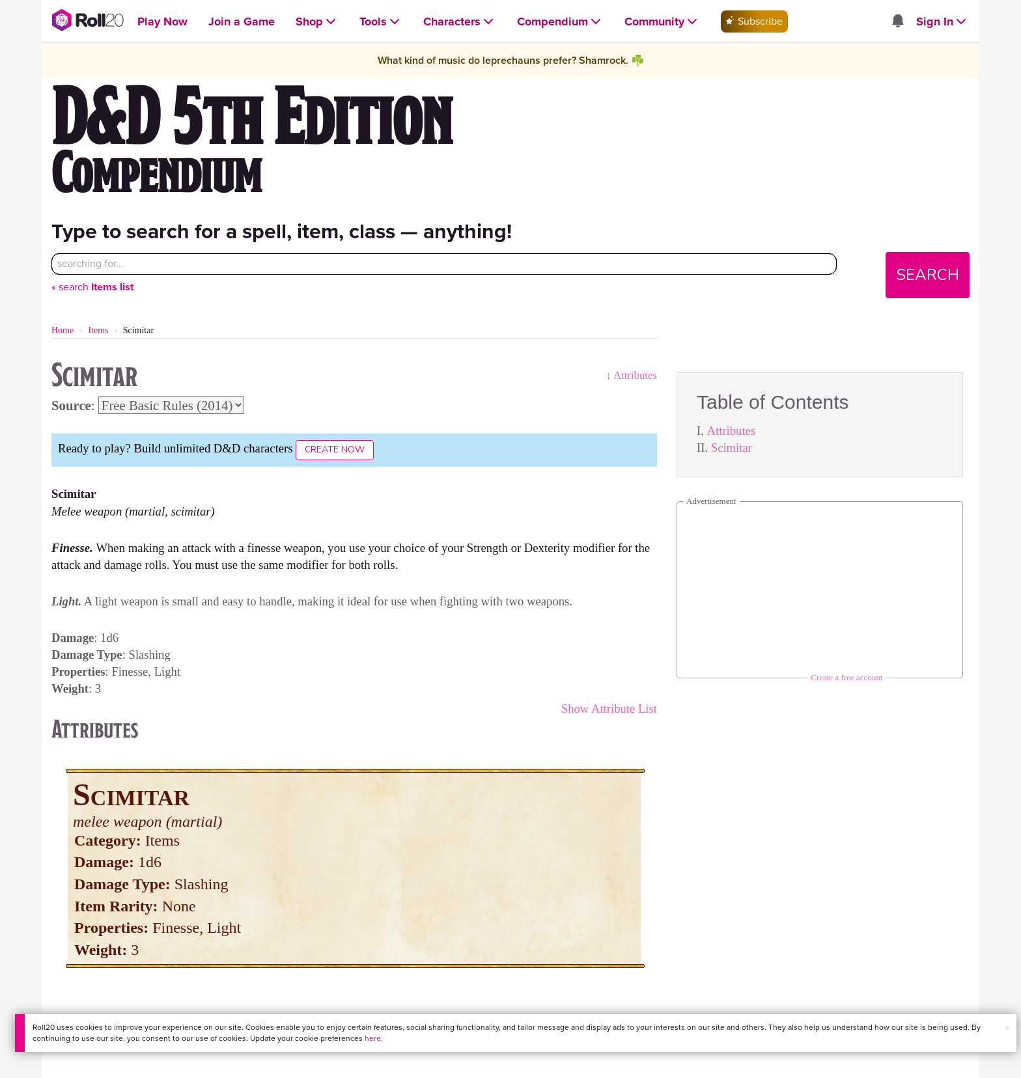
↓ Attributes (631, 375)
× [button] (1007, 1028)
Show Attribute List (609, 708)
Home (62, 330)
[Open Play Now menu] (162, 22)
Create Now (335, 449)
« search (92, 286)
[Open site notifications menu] (898, 22)
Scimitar (731, 447)
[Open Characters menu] (459, 22)
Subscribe (754, 21)
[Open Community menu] (662, 22)
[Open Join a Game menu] (241, 22)
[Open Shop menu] (317, 22)
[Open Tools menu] (380, 22)
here (373, 1038)
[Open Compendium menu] (560, 22)
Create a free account (846, 677)
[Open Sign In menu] (942, 22)
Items (98, 330)
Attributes (731, 430)
